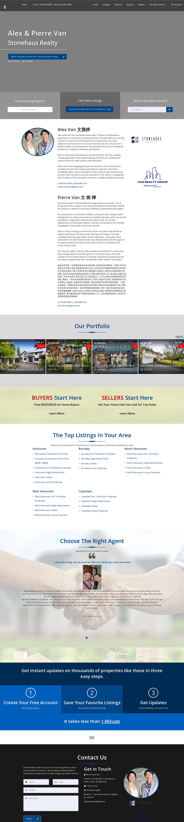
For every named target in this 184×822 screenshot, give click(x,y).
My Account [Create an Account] (175, 5)
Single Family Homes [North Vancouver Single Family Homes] (145, 456)
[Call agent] (49, 5)
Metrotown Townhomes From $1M (51, 450)
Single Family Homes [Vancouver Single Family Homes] (49, 462)
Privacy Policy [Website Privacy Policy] (141, 812)
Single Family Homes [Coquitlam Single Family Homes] (95, 484)
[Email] (65, 760)
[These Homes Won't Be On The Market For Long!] (89, 109)
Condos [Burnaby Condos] (89, 456)
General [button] (118, 5)
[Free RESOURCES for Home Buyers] (57, 402)
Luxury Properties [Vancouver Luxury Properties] (48, 468)
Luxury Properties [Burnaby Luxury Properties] (93, 459)
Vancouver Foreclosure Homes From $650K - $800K (52, 454)
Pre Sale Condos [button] (157, 5)
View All (178, 333)
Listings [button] (106, 5)
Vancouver (40, 445)
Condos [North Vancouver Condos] (139, 459)
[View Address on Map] (102, 774)
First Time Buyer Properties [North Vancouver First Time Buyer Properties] (143, 451)
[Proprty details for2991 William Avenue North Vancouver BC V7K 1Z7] (161, 353)
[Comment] (50, 781)
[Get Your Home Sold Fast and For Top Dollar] (127, 402)
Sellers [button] (142, 5)
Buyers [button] (130, 5)
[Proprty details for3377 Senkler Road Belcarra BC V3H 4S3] (23, 353)
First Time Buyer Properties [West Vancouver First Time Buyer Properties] (50, 483)
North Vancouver (135, 445)
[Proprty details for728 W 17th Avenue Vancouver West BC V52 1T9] (69, 353)
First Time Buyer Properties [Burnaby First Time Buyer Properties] (98, 450)
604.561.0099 (66, 182)
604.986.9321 (81, 300)
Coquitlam (85, 477)
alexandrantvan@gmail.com (70, 185)
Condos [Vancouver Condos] (43, 465)
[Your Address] (147, 109)
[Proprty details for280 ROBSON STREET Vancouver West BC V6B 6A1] (115, 353)
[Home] (9, 5)
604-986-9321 (79, 182)
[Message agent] (102, 764)
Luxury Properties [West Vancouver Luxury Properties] (51, 494)
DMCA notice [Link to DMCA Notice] (92, 819)
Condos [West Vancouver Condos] (46, 490)
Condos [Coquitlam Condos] (89, 488)
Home (95, 5)
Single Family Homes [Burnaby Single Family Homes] (95, 453)
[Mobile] (50, 768)
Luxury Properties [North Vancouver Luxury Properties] (143, 462)
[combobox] (30, 109)
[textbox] (30, 109)
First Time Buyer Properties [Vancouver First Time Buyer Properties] (53, 459)
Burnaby (84, 445)
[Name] (36, 760)
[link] (169, 109)
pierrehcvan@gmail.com (69, 303)
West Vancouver (43, 477)
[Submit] (32, 797)
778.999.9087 (66, 300)
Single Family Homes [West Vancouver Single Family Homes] (52, 487)
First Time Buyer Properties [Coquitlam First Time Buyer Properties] (99, 481)
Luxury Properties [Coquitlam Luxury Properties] (94, 491)
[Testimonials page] (92, 563)
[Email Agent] (23, 5)
